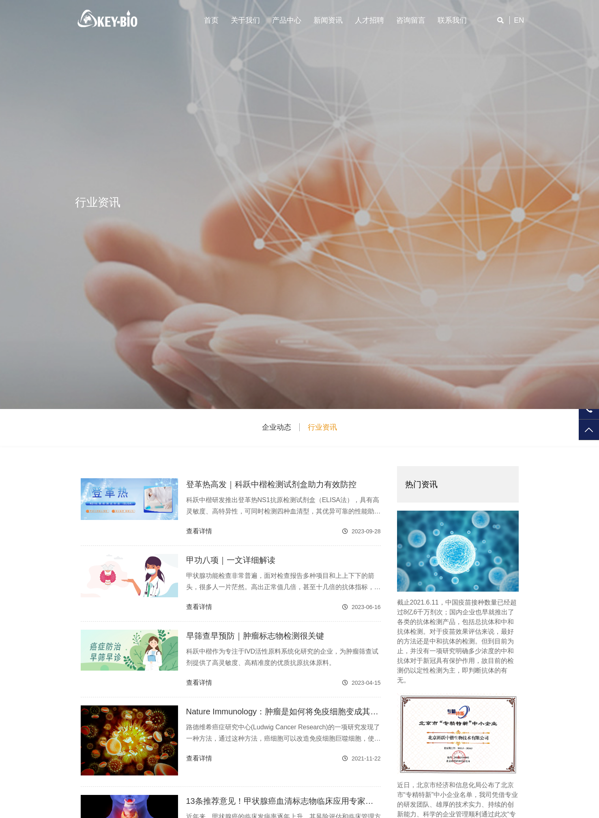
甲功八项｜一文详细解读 (230, 560)
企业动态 (276, 427)
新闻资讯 (328, 20)
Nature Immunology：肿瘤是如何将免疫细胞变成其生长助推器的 (282, 712)
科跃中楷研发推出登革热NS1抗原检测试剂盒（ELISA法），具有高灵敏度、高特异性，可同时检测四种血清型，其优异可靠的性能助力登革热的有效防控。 (283, 506)
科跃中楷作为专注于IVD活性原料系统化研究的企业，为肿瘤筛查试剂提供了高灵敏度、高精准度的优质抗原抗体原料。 (282, 657)
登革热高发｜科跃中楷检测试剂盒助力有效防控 (271, 484)
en (519, 20)
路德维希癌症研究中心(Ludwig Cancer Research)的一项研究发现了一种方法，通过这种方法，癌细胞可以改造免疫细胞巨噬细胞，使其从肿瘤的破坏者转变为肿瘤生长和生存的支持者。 (283, 734)
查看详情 (199, 531)
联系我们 (452, 20)
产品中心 (286, 20)
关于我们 (245, 20)
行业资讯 (322, 427)
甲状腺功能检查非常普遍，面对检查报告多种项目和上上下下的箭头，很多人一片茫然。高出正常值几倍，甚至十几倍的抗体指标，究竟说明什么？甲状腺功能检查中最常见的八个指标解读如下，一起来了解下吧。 (283, 582)
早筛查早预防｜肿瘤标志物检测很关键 (255, 635)
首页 (211, 20)
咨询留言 (410, 20)
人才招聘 (369, 20)
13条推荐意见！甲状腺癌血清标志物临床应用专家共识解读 (280, 802)
